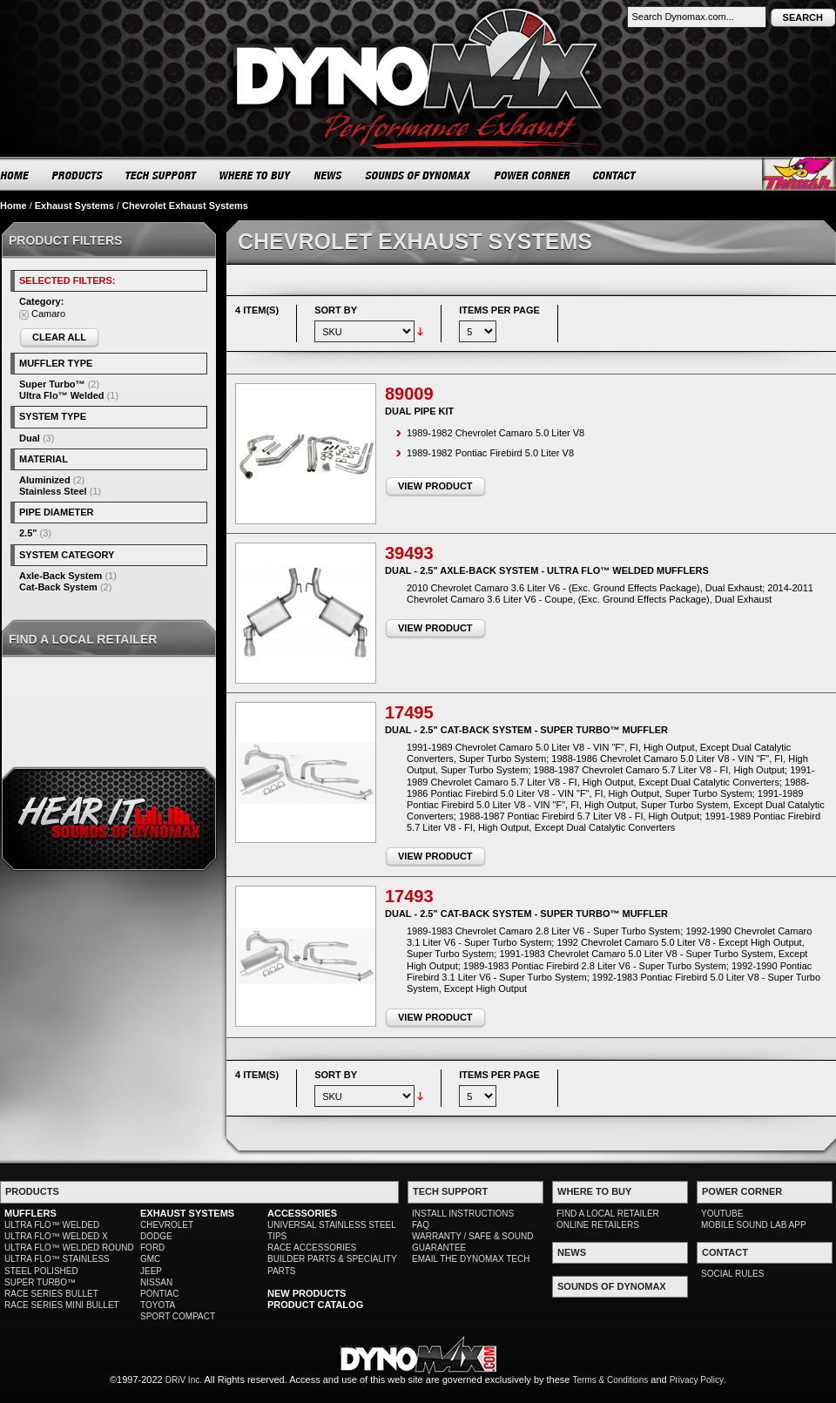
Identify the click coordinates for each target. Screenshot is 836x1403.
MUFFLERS (30, 1213)
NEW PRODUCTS (306, 1293)
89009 (409, 393)
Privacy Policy (697, 1380)
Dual (29, 438)
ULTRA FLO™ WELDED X (56, 1236)
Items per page (499, 310)
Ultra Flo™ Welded (61, 395)
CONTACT (615, 175)
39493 (409, 553)
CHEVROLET (166, 1225)
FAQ (420, 1225)
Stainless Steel (53, 491)
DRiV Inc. (183, 1380)
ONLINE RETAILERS (597, 1225)
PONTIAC (159, 1293)
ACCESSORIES (302, 1213)
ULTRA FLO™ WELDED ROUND (69, 1247)
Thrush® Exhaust (799, 174)
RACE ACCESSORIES (311, 1247)
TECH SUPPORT (161, 175)
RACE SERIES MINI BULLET (61, 1305)
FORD (152, 1247)
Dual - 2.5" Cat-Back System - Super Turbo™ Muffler (526, 730)
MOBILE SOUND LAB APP (753, 1225)
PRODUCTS (77, 175)
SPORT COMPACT (177, 1316)
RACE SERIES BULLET (51, 1293)
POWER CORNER (532, 175)
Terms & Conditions (611, 1380)
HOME (15, 175)
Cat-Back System (58, 587)
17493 (409, 896)
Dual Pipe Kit (419, 411)
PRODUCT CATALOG (315, 1304)
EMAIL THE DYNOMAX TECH (470, 1259)
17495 (409, 712)
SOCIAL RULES (732, 1273)
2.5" (28, 533)
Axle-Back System (60, 575)
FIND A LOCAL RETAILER (607, 1213)
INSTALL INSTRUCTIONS (463, 1213)
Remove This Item (24, 315)
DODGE (156, 1236)
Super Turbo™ (52, 384)
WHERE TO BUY (255, 175)
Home (13, 205)
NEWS (328, 175)
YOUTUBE (722, 1213)
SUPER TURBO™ (40, 1282)
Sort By (335, 310)
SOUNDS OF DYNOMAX (418, 175)
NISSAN (156, 1282)
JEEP (151, 1271)
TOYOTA (157, 1305)
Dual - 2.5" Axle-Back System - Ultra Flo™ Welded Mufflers (547, 570)
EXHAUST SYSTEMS (187, 1213)
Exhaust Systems (74, 205)
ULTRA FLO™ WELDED (51, 1225)
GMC (150, 1259)
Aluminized (45, 480)
